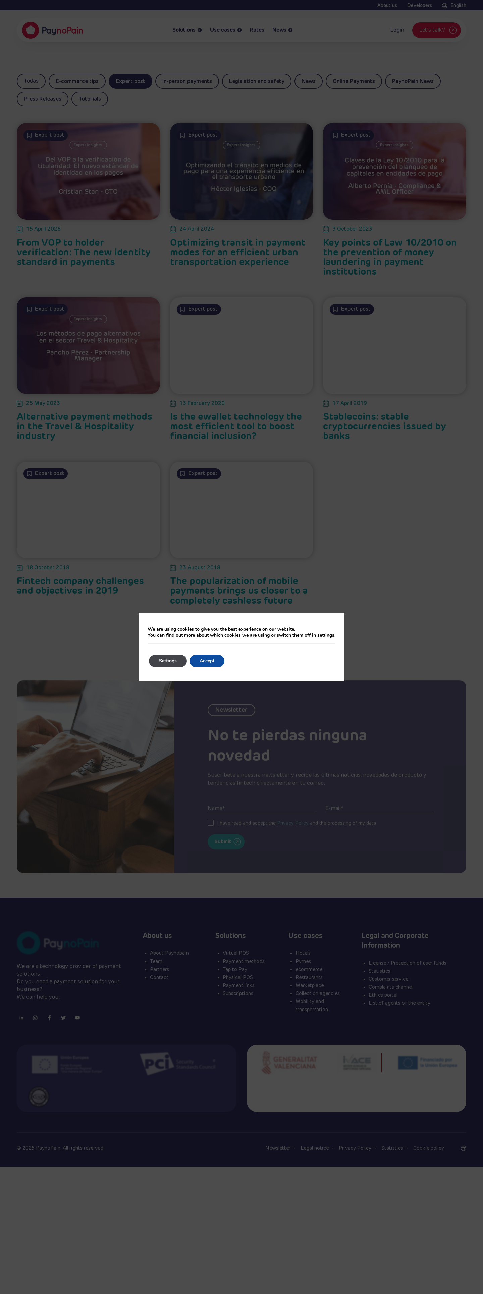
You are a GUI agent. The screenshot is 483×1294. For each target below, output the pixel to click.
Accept (207, 661)
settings (325, 635)
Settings (168, 661)
